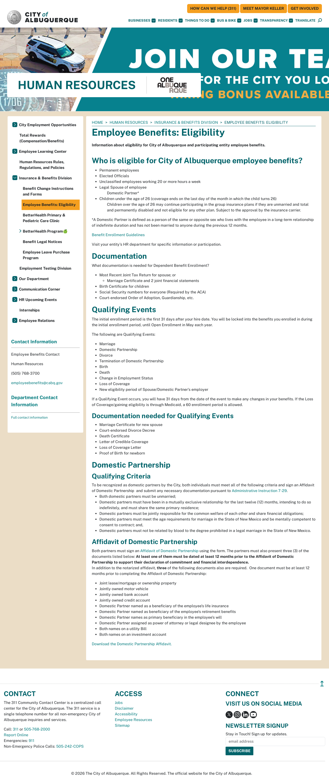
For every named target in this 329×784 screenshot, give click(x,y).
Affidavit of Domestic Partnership (169, 551)
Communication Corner (39, 289)
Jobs (251, 21)
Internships (29, 310)
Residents (170, 21)
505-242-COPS (70, 746)
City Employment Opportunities (47, 125)
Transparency (276, 21)
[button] (305, 20)
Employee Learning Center (43, 151)
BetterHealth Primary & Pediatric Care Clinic (44, 218)
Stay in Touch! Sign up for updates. (256, 734)
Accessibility (126, 714)
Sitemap (122, 725)
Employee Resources (133, 719)
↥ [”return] (322, 683)
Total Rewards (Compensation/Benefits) (41, 138)
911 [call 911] (31, 740)
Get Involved (305, 8)
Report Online (16, 735)
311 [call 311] (16, 729)
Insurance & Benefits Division (186, 122)
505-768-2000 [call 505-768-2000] (37, 729)
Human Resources (129, 122)
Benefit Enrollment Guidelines (118, 235)
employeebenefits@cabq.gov (37, 383)
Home (97, 122)
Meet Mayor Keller (263, 8)
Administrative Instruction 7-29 (259, 490)
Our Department (34, 279)
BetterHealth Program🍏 (45, 231)
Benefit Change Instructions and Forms (48, 191)
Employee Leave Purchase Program (46, 255)
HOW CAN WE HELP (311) (213, 8)
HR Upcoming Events (38, 299)
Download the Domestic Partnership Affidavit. (132, 644)
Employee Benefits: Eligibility (49, 204)
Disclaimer (124, 708)
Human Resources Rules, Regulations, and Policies (41, 165)
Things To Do (200, 21)
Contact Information (34, 341)
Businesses (142, 21)
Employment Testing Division (45, 268)
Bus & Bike (229, 21)
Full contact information (29, 417)
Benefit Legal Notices (42, 241)
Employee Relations (37, 320)
